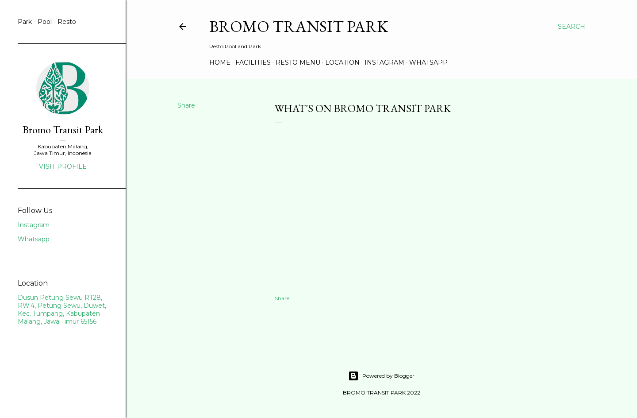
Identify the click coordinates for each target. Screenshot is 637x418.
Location (342, 62)
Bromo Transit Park (63, 129)
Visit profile (63, 166)
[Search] (571, 26)
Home (219, 62)
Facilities (253, 62)
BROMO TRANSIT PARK (298, 26)
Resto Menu (298, 62)
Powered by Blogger (381, 376)
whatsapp (428, 62)
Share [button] (186, 105)
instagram (384, 62)
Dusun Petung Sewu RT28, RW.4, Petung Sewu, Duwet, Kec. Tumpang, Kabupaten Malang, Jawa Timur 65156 (62, 309)
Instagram (34, 225)
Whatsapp (34, 239)
